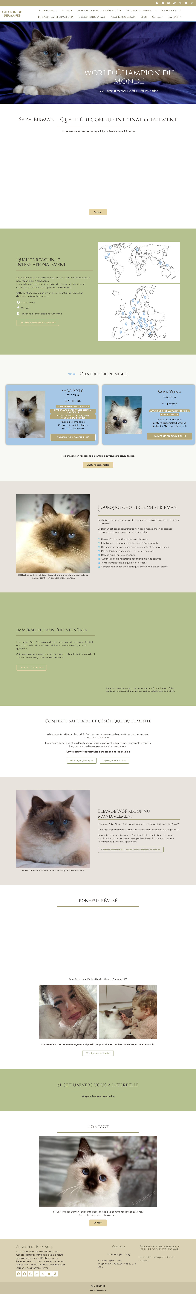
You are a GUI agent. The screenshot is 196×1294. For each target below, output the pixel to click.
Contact (157, 16)
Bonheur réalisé (171, 10)
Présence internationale (141, 10)
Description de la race (92, 16)
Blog (144, 16)
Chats (67, 10)
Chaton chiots (48, 10)
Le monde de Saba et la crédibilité (99, 10)
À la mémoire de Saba (123, 16)
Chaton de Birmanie (12, 14)
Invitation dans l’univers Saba (55, 16)
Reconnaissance (98, 1290)
